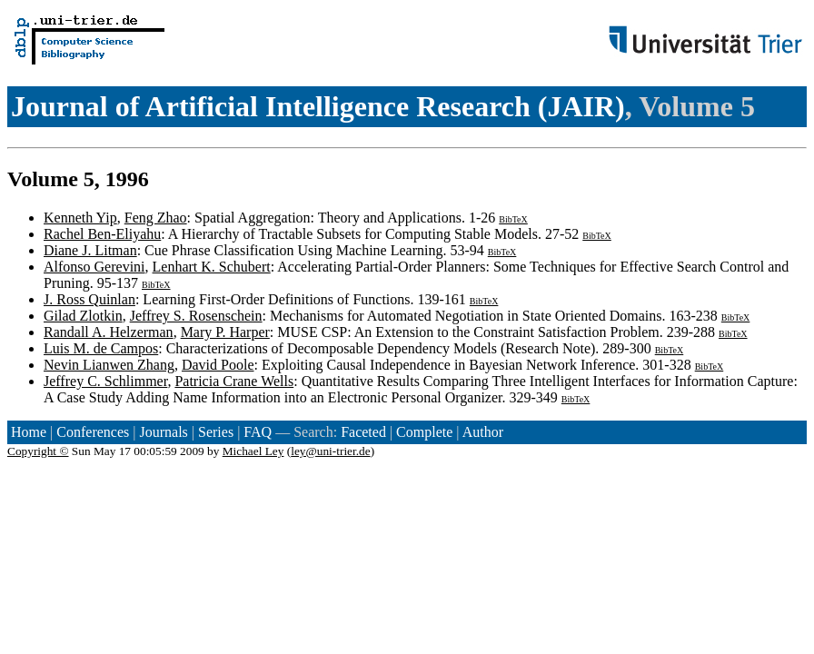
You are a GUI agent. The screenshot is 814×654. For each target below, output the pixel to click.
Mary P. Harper (225, 332)
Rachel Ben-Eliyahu (102, 234)
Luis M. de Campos (101, 348)
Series (215, 432)
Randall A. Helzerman (109, 332)
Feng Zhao (155, 217)
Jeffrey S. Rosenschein (196, 315)
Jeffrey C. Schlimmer (105, 381)
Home (28, 432)
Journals (163, 432)
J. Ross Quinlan (89, 299)
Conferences (92, 432)
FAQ (257, 432)
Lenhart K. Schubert (212, 266)
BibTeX (513, 219)
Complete (424, 432)
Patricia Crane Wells (233, 381)
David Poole (218, 364)
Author (482, 432)
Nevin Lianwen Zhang (109, 364)
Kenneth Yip (80, 217)
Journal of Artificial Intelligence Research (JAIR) (318, 106)
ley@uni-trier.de (330, 451)
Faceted (363, 432)
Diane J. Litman (90, 250)
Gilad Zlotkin (83, 315)
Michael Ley (253, 451)
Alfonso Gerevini (94, 266)
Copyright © (38, 451)
